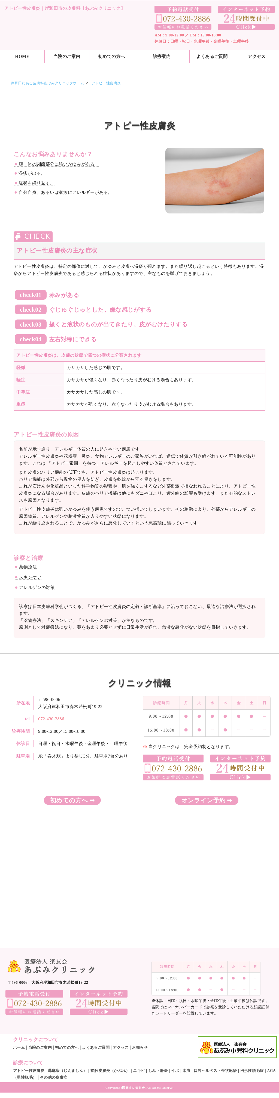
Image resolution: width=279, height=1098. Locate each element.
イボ (175, 1071)
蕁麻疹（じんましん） (67, 1071)
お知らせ (140, 1048)
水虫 (186, 1071)
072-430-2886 (51, 719)
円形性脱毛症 (252, 1071)
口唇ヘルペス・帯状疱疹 (215, 1071)
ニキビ (139, 1071)
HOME (22, 56)
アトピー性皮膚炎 (28, 1071)
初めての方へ (111, 56)
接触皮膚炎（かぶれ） (110, 1071)
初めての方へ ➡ (72, 800)
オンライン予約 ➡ (206, 800)
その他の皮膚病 (54, 1077)
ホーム (19, 1048)
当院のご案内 (66, 56)
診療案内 (162, 56)
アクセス (121, 1048)
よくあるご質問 (212, 56)
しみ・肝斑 (158, 1071)
